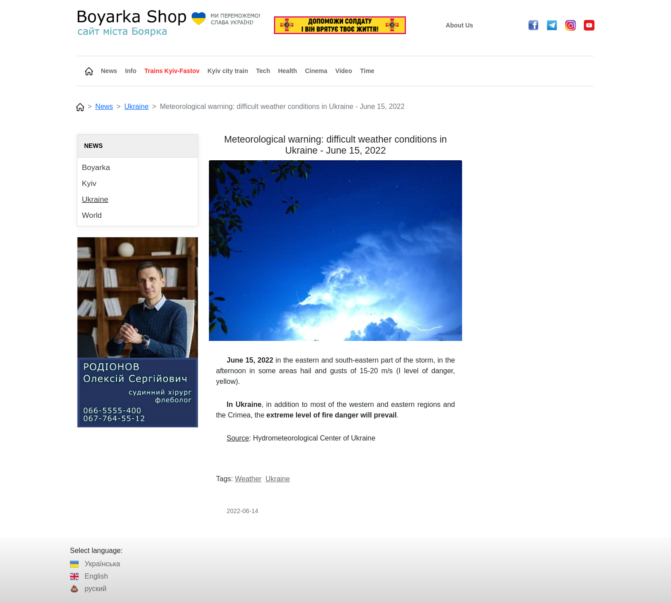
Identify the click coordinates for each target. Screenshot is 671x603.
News (104, 106)
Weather (248, 479)
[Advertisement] (533, 267)
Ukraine (136, 106)
